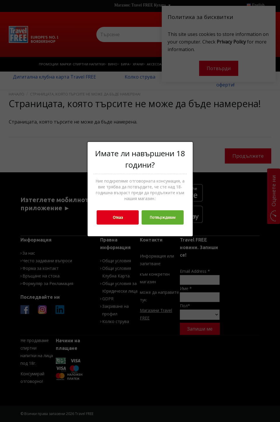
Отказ (118, 217)
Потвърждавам (162, 217)
